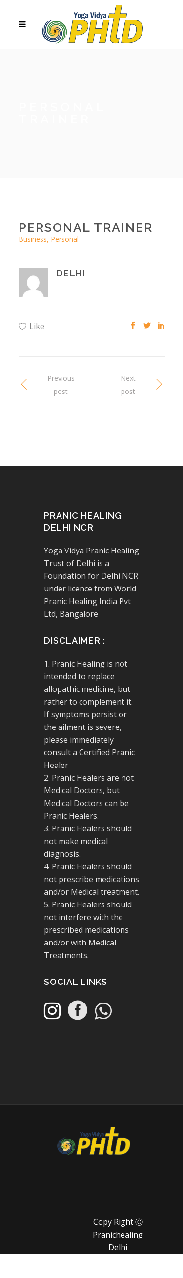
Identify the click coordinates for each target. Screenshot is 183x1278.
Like (36, 326)
